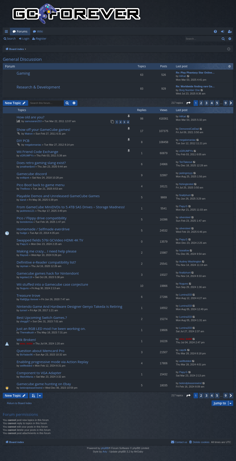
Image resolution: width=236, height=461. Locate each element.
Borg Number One (189, 90)
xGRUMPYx (27, 155)
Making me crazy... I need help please (47, 251)
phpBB (105, 448)
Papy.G (183, 206)
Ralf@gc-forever (29, 299)
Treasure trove (28, 295)
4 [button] (212, 103)
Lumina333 (185, 294)
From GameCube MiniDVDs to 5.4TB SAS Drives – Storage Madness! (71, 207)
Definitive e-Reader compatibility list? (46, 262)
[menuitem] (215, 31)
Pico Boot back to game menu (41, 184)
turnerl (23, 310)
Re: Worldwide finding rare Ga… (195, 86)
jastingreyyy (186, 173)
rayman (24, 266)
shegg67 (25, 321)
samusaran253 (33, 121)
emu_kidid (26, 343)
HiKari (182, 76)
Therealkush (27, 332)
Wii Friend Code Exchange (37, 151)
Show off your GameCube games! (43, 129)
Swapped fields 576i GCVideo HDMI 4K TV (50, 240)
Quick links (7, 32)
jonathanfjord (27, 166)
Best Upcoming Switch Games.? (42, 317)
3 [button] (206, 103)
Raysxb (24, 255)
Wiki (40, 31)
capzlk (182, 350)
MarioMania (26, 376)
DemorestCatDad (189, 128)
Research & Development (38, 87)
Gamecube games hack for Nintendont (48, 273)
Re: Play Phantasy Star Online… (195, 72)
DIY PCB (23, 140)
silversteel (185, 217)
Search (11, 39)
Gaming (23, 73)
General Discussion (22, 59)
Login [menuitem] (223, 32)
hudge (23, 233)
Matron (29, 133)
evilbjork (24, 177)
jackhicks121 (27, 210)
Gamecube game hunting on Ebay (44, 384)
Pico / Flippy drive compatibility (41, 218)
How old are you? (30, 117)
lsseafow (184, 250)
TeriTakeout (185, 162)
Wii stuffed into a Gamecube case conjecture (52, 284)
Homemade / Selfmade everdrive (43, 229)
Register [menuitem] (230, 32)
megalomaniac (33, 144)
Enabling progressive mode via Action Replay (52, 361)
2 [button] (201, 103)
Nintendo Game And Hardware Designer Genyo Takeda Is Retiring (69, 306)
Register (41, 39)
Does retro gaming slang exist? (41, 162)
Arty (105, 451)
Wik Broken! (26, 339)
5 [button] (217, 103)
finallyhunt (185, 195)
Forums (22, 31)
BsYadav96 (26, 354)
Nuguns (24, 288)
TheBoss (25, 188)
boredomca (26, 221)
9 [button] (226, 103)
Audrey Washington (190, 261)
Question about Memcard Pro (40, 350)
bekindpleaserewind (31, 387)
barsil (23, 199)
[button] (188, 103)
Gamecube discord (32, 173)
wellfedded (26, 365)
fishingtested (186, 184)
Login (25, 39)
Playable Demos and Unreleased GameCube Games (58, 196)
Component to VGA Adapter (39, 372)
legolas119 (26, 277)
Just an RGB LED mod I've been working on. (51, 328)
